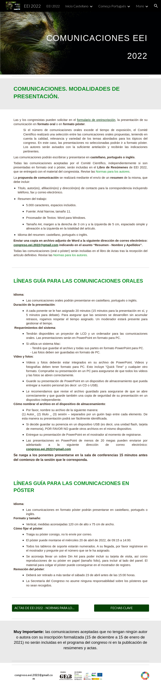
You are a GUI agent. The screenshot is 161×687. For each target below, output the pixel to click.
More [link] (140, 6)
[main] (92, 43)
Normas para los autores (112, 171)
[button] (156, 6)
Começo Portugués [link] (112, 6)
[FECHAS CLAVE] (121, 608)
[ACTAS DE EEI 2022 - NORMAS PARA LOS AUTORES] (45, 608)
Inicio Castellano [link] (76, 6)
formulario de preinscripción (96, 120)
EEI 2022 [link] (53, 6)
